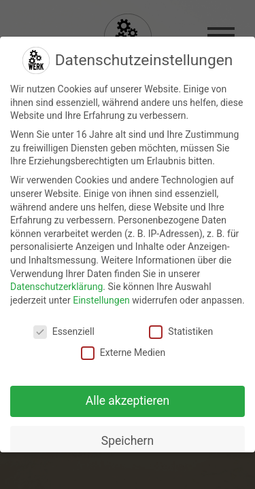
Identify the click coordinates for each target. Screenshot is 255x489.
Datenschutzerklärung (56, 286)
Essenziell (64, 331)
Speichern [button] (127, 441)
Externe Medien (123, 352)
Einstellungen (101, 300)
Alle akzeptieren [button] (128, 401)
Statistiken (181, 331)
